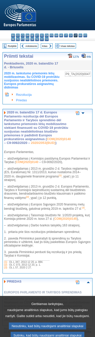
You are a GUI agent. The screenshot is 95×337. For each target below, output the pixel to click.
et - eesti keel (37, 35)
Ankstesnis (31, 46)
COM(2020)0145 (65, 219)
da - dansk (27, 35)
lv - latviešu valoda (71, 35)
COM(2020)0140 (59, 139)
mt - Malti (85, 35)
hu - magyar (80, 35)
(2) (5, 264)
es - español (18, 35)
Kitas (44, 46)
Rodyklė (12, 46)
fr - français (51, 35)
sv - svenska (47, 39)
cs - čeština (23, 35)
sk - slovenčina (32, 39)
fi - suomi (42, 39)
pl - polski (18, 39)
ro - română (27, 39)
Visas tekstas (68, 46)
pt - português (23, 39)
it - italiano (66, 35)
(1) (5, 262)
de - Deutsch (32, 35)
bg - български (13, 35)
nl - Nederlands (13, 39)
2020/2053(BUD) (43, 143)
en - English (47, 35)
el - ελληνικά (42, 35)
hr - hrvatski (61, 35)
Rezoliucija (24, 95)
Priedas (21, 100)
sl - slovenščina (37, 39)
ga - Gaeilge (56, 35)
